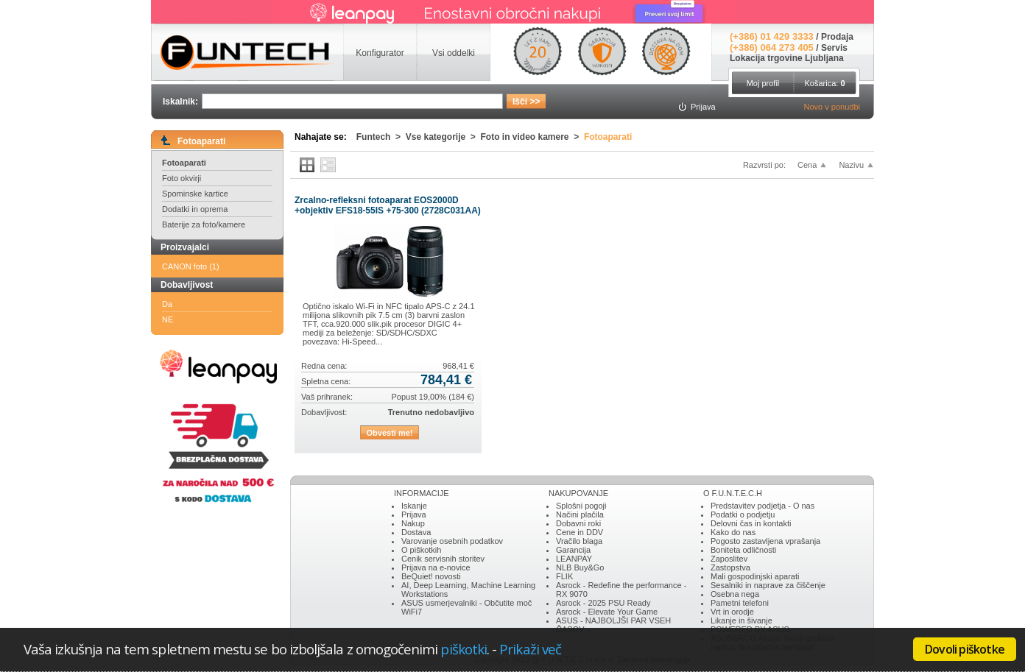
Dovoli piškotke (964, 649)
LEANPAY (574, 558)
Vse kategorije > (443, 137)
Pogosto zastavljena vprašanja (765, 541)
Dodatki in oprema (195, 209)
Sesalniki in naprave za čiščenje (768, 585)
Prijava (413, 514)
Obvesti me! (390, 432)
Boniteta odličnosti (743, 549)
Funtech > (381, 137)
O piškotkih (421, 549)
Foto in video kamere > (532, 137)
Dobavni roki (578, 523)
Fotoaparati (184, 162)
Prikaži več (530, 649)
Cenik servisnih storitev (443, 558)
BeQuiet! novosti (431, 576)
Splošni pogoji (581, 505)
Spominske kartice (195, 193)
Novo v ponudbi (832, 106)
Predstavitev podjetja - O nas (762, 505)
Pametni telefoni (740, 602)
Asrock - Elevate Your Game (607, 611)
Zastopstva (730, 567)
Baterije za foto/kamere (203, 224)
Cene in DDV (579, 532)
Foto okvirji (181, 178)
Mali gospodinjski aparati (755, 576)
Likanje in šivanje (741, 620)
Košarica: (824, 83)
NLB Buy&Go (580, 567)
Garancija (573, 549)
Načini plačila (580, 514)
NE (167, 319)
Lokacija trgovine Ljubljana (787, 58)
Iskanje (414, 505)
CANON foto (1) (190, 266)
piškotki (463, 649)
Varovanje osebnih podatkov (452, 541)
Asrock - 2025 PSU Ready (603, 602)
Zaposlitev (729, 558)
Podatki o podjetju (743, 514)
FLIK (564, 576)
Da (167, 304)
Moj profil (763, 83)
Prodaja (837, 37)
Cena (807, 164)
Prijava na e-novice (436, 567)
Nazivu (851, 164)
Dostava (416, 532)
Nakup (413, 523)
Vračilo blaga (579, 541)
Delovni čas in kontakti (751, 523)
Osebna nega (735, 594)
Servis (834, 48)
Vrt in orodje (732, 611)
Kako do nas (733, 532)
